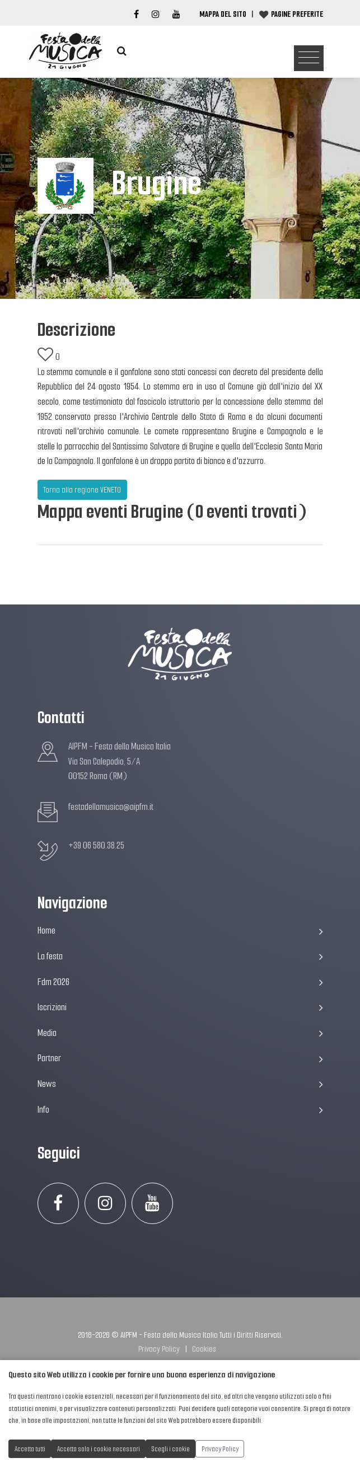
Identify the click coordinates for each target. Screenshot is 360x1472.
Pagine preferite (297, 14)
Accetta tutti (30, 1449)
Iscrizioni (180, 1007)
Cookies (204, 1348)
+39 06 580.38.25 (96, 845)
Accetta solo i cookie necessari (98, 1449)
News (180, 1083)
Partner (180, 1058)
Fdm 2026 (180, 982)
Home (180, 930)
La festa (180, 956)
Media (180, 1032)
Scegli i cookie (171, 1449)
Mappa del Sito (222, 14)
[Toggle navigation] (309, 58)
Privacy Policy (159, 1348)
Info (180, 1109)
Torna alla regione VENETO (82, 489)
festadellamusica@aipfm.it (110, 806)
